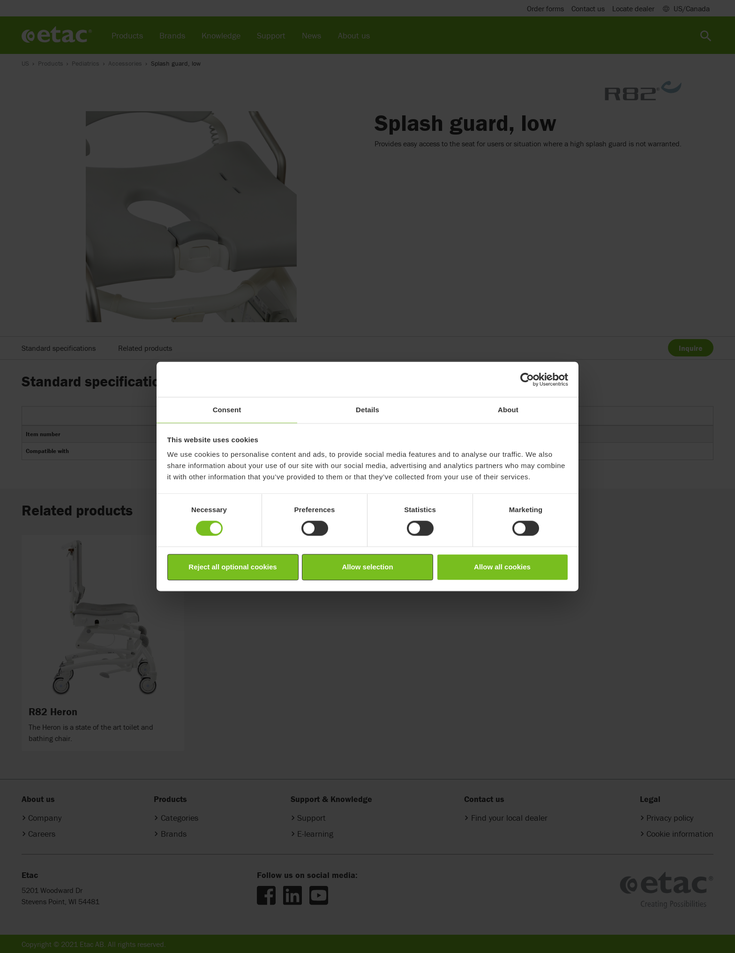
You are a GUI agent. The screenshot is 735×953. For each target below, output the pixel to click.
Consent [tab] (227, 410)
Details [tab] (367, 410)
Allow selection (367, 567)
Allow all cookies (502, 567)
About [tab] (508, 410)
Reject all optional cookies (232, 567)
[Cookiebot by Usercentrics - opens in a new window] (527, 379)
